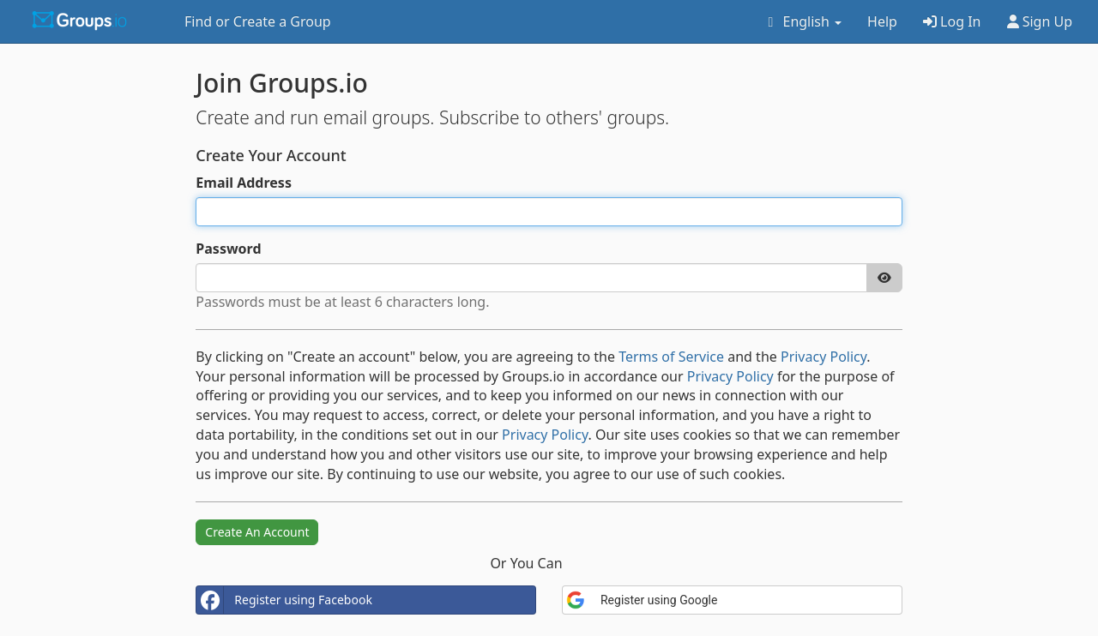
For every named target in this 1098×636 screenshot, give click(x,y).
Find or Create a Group (257, 21)
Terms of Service (671, 356)
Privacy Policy (823, 356)
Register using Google (641, 600)
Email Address (244, 182)
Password (228, 248)
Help (882, 21)
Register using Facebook (284, 600)
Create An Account (257, 532)
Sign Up (1040, 21)
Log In (952, 21)
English (802, 21)
